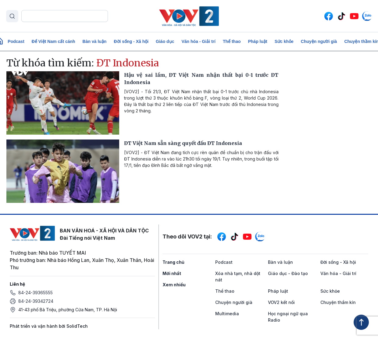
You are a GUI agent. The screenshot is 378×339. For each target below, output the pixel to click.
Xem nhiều (174, 284)
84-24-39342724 (35, 301)
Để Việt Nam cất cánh (53, 41)
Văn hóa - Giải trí (198, 41)
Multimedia (227, 313)
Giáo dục (165, 41)
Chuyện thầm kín (338, 302)
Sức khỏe (284, 41)
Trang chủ (173, 262)
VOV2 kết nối (281, 302)
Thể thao (232, 41)
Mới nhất (171, 273)
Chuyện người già (319, 41)
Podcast (16, 41)
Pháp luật (257, 41)
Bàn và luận (95, 41)
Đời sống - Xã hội (131, 41)
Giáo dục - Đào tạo (288, 273)
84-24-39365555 (35, 292)
